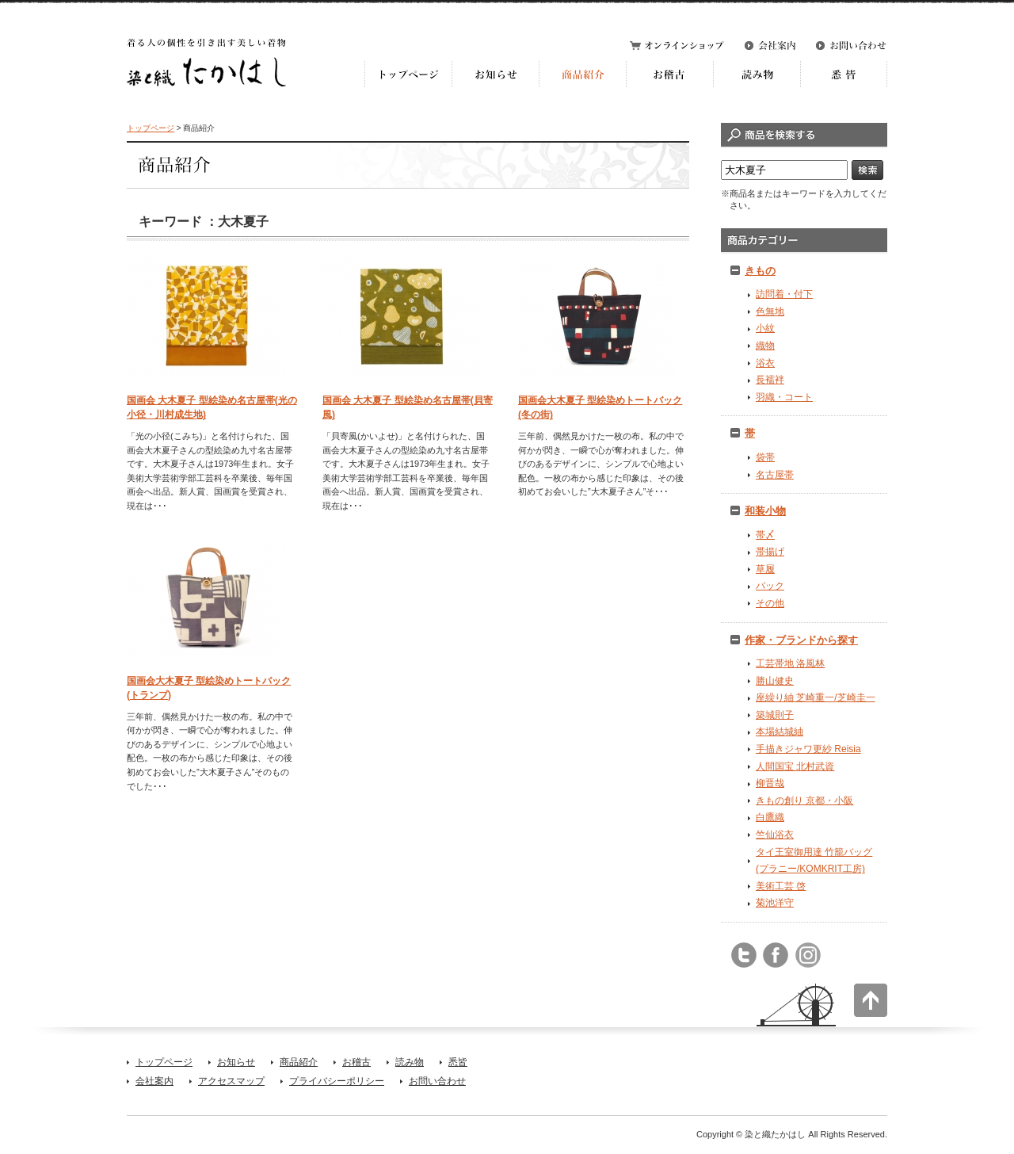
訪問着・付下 (784, 294)
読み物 (409, 1062)
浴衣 (765, 363)
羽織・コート (784, 397)
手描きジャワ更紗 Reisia (808, 749)
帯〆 (765, 535)
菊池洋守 (775, 902)
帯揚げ (770, 551)
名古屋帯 (775, 474)
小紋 (765, 328)
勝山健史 (775, 680)
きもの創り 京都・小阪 (804, 800)
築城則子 (775, 714)
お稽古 (356, 1062)
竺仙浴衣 (775, 834)
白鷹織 (770, 817)
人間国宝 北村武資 (795, 766)
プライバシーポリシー (336, 1081)
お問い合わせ (437, 1081)
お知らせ (236, 1062)
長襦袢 (770, 379)
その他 (770, 603)
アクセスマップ (231, 1081)
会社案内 (154, 1081)
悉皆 (457, 1062)
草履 (765, 569)
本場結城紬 (779, 731)
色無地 (770, 311)
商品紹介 (299, 1062)
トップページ (150, 128)
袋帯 (765, 457)
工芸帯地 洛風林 (790, 663)
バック (770, 585)
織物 (765, 345)
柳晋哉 (770, 783)
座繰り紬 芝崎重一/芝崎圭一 (815, 697)
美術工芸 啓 (781, 886)
